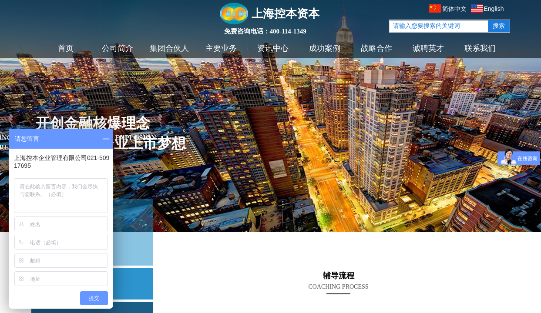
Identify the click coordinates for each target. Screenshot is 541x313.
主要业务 (221, 48)
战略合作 (376, 48)
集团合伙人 (169, 48)
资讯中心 (273, 48)
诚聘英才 (428, 48)
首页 (66, 48)
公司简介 (117, 48)
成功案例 (324, 48)
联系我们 (480, 48)
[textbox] (439, 26)
